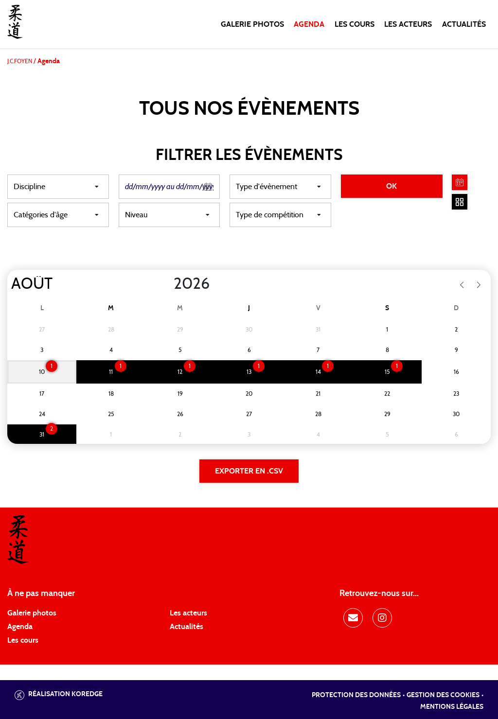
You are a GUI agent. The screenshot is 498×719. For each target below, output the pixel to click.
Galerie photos (252, 24)
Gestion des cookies (443, 695)
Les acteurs (408, 24)
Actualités (464, 24)
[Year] (165, 284)
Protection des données (356, 695)
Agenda (309, 24)
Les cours (354, 24)
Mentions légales (451, 706)
